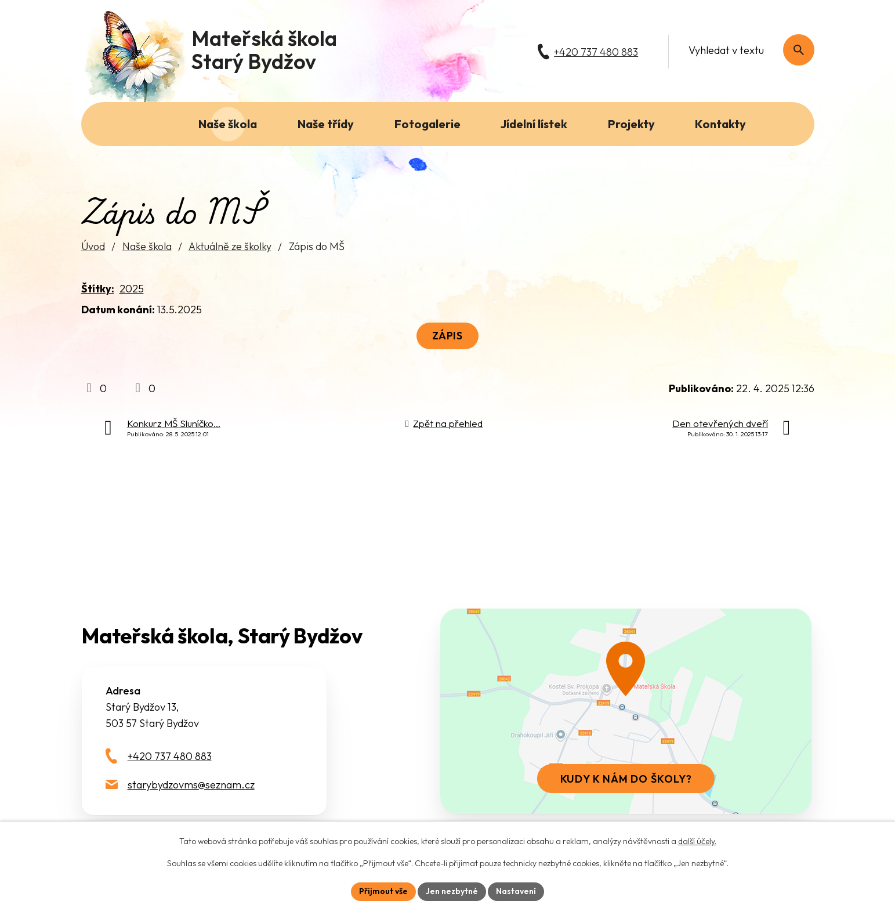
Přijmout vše (383, 891)
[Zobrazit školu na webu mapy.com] (625, 711)
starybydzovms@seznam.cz (191, 784)
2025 (131, 288)
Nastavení (516, 891)
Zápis (447, 335)
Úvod (93, 246)
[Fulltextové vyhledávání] (745, 50)
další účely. (697, 841)
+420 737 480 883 (170, 756)
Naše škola (147, 246)
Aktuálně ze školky (230, 246)
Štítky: (97, 288)
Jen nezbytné (452, 891)
